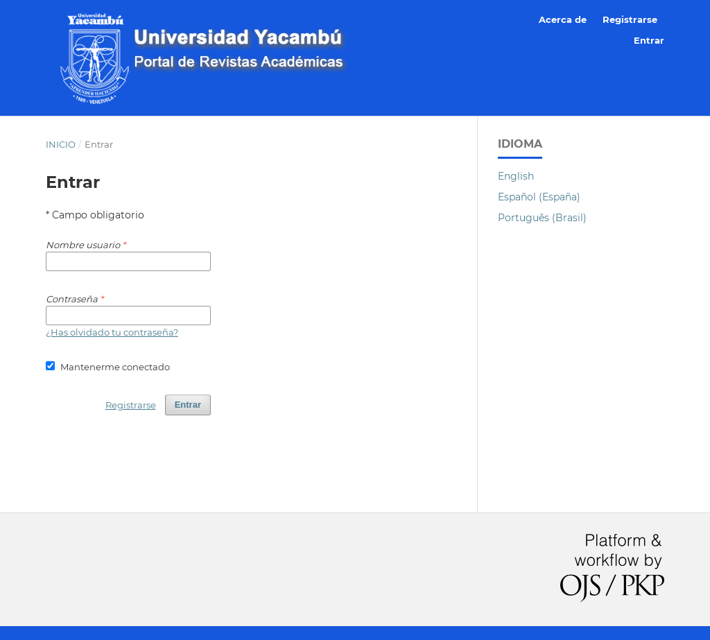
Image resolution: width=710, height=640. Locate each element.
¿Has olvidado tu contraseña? (112, 332)
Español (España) (539, 197)
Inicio (61, 144)
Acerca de (563, 19)
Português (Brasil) (542, 217)
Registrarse (630, 19)
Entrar (649, 40)
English (516, 176)
